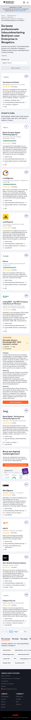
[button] (15, 62)
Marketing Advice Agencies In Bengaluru (12, 18)
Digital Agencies (11, 15)
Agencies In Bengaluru (7, 17)
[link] (24, 3)
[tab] (5, 639)
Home (3, 15)
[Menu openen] (28, 2)
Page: (16, 631)
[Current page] (20, 632)
